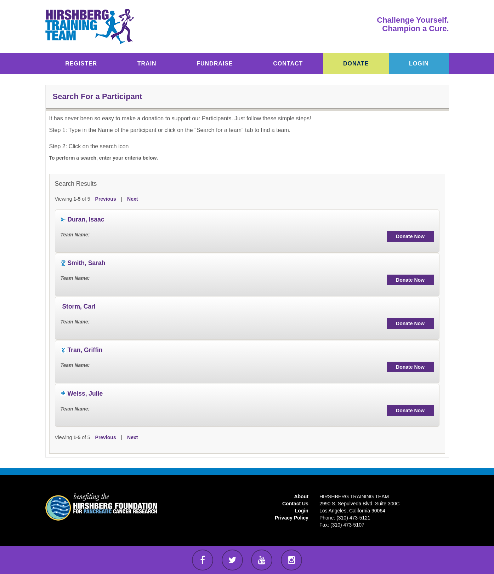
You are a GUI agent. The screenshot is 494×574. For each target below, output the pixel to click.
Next (132, 199)
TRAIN (147, 64)
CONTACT (288, 64)
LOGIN (419, 64)
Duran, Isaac (85, 219)
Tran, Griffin (84, 350)
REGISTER (81, 64)
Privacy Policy (291, 518)
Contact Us (295, 503)
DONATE (356, 64)
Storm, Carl (78, 306)
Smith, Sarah (86, 262)
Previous (105, 199)
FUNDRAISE (215, 64)
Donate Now (410, 236)
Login (301, 510)
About (301, 496)
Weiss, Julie (85, 393)
